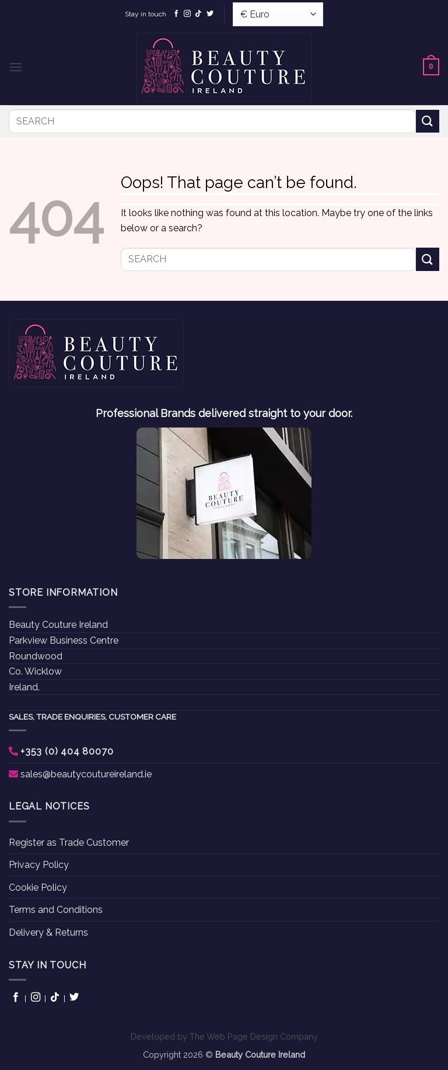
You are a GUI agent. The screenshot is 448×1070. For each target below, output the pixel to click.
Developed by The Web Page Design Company (224, 1036)
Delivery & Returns (48, 932)
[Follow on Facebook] (176, 14)
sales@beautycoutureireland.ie (86, 774)
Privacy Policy (39, 864)
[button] (16, 67)
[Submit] (427, 121)
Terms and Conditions (56, 909)
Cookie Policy (38, 887)
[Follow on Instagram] (187, 14)
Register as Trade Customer (69, 842)
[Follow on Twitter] (210, 14)
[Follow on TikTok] (198, 14)
